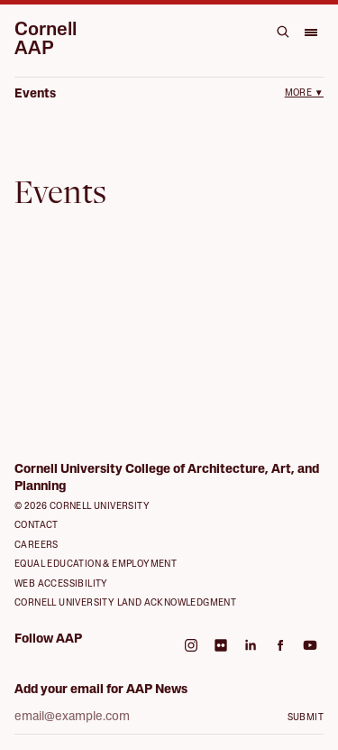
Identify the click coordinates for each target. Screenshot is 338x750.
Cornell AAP (45, 40)
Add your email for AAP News (100, 690)
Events (35, 94)
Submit (306, 718)
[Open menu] (310, 31)
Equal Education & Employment (95, 564)
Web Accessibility (61, 584)
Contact (36, 526)
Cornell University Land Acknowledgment (125, 603)
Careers (36, 546)
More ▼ (304, 93)
